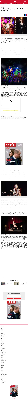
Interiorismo (2, 376)
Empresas (2, 359)
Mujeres (2, 342)
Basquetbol (2, 355)
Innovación (2, 382)
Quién (1, 325)
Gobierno (2, 367)
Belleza (24, 3)
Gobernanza (2, 380)
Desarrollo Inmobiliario (4, 374)
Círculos (15, 3)
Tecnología (2, 362)
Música (1, 350)
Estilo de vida (2, 341)
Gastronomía (2, 332)
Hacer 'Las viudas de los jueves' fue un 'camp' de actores (8, 284)
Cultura (2, 7)
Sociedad (2, 371)
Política (2, 366)
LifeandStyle (2, 365)
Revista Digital (25, 1)
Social (1, 379)
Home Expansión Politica (4, 360)
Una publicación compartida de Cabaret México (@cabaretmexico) (10, 110)
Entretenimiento (3, 348)
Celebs (1, 340)
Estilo (1, 347)
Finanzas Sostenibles (3, 381)
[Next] (26, 283)
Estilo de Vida (2, 336)
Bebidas (2, 333)
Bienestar (2, 335)
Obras (1, 363)
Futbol (1, 353)
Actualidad (2, 343)
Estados (2, 370)
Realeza (10, 3)
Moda (20, 3)
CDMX (1, 369)
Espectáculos (5, 3)
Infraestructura (3, 375)
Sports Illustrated (3, 352)
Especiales (2, 345)
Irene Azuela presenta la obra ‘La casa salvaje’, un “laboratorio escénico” (23, 284)
